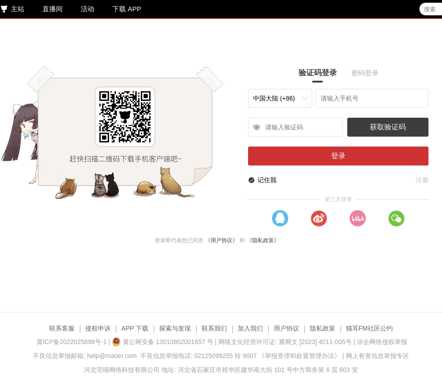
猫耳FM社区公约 (369, 328)
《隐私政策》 (264, 240)
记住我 (268, 180)
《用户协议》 (222, 240)
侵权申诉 (97, 328)
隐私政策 (322, 328)
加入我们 (250, 328)
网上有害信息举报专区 (377, 355)
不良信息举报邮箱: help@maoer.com (85, 355)
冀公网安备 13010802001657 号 (162, 341)
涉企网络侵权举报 (382, 341)
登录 (339, 156)
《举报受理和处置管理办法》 (299, 355)
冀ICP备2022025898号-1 (72, 341)
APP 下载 (134, 328)
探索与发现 (175, 328)
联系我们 (214, 328)
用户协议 (286, 328)
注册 (423, 180)
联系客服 (61, 328)
